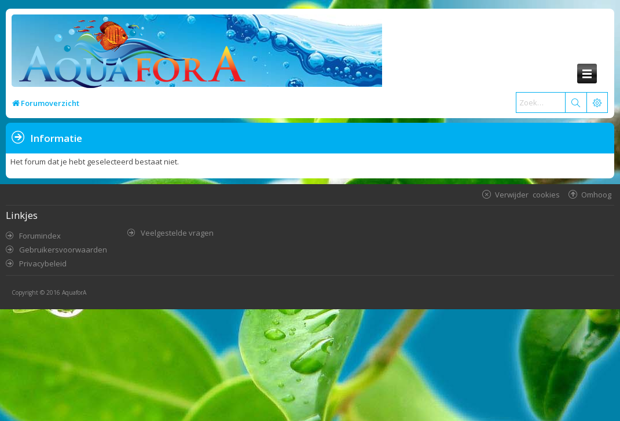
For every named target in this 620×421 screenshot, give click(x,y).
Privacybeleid (43, 263)
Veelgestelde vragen (177, 233)
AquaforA (74, 292)
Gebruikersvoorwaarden (63, 249)
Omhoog (596, 194)
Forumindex (40, 235)
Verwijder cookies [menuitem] (527, 194)
